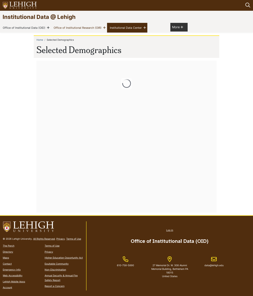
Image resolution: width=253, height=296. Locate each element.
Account (7, 287)
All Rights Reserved (44, 239)
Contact (7, 263)
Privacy (60, 239)
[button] (247, 5)
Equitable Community (57, 263)
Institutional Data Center (126, 28)
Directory (8, 251)
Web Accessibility (12, 275)
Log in (169, 230)
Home (39, 40)
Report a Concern (55, 286)
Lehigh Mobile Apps (14, 281)
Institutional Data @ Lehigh (39, 17)
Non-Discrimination (55, 269)
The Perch (8, 246)
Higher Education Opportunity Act (64, 257)
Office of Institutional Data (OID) (25, 28)
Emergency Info (12, 269)
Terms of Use (73, 239)
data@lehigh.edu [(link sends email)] (214, 262)
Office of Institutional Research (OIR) (78, 28)
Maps (6, 257)
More (177, 27)
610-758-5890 (125, 265)
